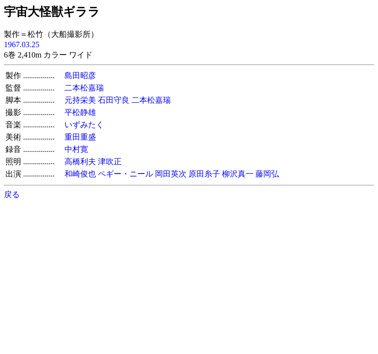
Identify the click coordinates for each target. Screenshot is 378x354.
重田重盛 (80, 137)
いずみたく (84, 124)
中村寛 (76, 149)
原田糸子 (204, 174)
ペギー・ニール (125, 174)
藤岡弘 (267, 174)
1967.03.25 (21, 44)
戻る (12, 194)
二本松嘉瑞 (84, 88)
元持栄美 (80, 100)
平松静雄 (80, 112)
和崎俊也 (80, 174)
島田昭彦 (80, 75)
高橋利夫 (80, 161)
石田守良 (113, 100)
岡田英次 (171, 174)
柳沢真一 (237, 174)
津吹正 (110, 161)
